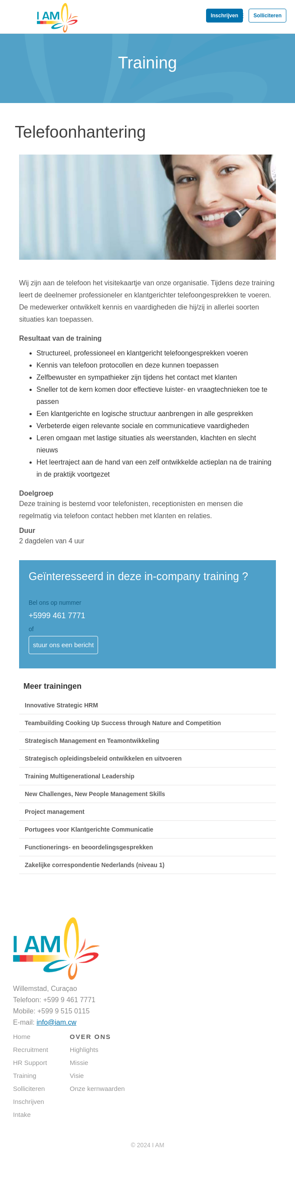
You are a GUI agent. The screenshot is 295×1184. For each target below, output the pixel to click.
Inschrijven (224, 16)
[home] (39, 11)
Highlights (84, 1049)
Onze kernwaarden (97, 1088)
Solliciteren (267, 16)
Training (24, 1075)
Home (21, 1036)
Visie (77, 1075)
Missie (79, 1062)
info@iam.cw (56, 1022)
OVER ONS (90, 1036)
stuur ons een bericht (63, 644)
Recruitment (30, 1049)
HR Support (30, 1062)
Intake (22, 1114)
